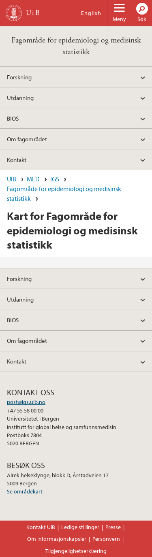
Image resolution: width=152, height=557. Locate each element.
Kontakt (16, 159)
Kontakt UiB (40, 527)
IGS (54, 179)
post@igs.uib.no (26, 402)
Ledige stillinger (80, 527)
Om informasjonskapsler (56, 538)
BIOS (13, 118)
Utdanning (20, 98)
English (91, 13)
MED (33, 179)
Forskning (19, 77)
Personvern (106, 538)
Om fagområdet (27, 139)
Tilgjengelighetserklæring (76, 551)
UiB (11, 179)
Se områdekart (25, 491)
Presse (113, 527)
